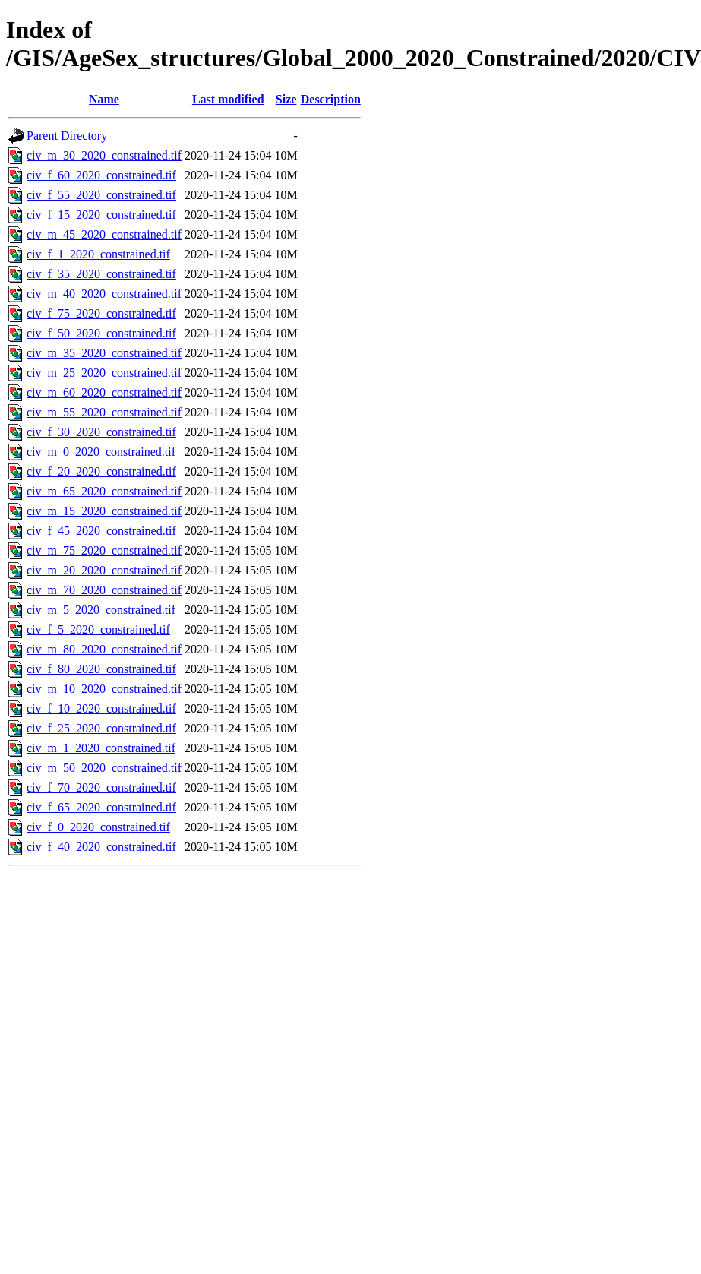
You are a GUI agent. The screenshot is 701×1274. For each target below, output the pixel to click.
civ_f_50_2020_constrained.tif (101, 333)
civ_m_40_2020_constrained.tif (104, 293)
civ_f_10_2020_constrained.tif (101, 708)
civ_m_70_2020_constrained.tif (104, 589)
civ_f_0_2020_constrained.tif (98, 826)
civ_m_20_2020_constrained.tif (104, 570)
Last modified (228, 99)
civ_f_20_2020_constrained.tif (101, 471)
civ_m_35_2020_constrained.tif (104, 352)
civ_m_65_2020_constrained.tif (104, 491)
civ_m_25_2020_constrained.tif (104, 372)
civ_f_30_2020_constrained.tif (101, 431)
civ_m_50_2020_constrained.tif (104, 767)
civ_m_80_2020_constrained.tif (104, 649)
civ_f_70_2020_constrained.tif (101, 787)
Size (286, 99)
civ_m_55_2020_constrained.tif (104, 412)
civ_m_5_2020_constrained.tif (101, 609)
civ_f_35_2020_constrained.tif (101, 273)
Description (331, 99)
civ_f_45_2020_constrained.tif (101, 530)
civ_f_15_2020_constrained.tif (101, 214)
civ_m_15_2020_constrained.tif (104, 510)
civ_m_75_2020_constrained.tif (104, 550)
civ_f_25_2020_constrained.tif (101, 728)
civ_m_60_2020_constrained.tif (104, 392)
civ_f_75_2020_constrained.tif (101, 313)
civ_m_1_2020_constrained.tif (101, 747)
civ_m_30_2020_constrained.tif (104, 155)
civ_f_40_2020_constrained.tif (101, 846)
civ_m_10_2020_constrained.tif (104, 688)
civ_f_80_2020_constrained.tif (101, 668)
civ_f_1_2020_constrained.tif (98, 254)
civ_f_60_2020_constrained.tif (101, 175)
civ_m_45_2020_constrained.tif (104, 234)
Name (104, 99)
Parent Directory (67, 135)
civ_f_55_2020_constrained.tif (101, 194)
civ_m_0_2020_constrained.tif (101, 451)
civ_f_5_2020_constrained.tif (98, 629)
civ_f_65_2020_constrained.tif (101, 807)
